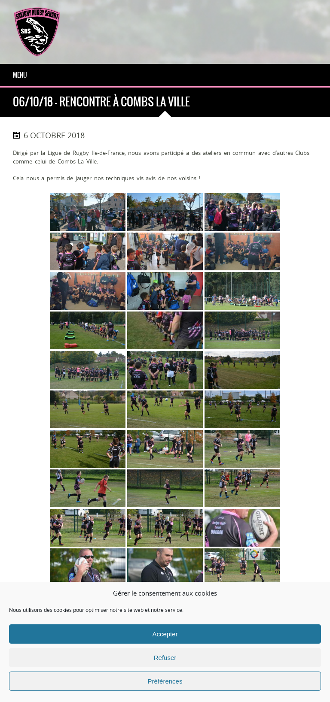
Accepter (164, 634)
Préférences (165, 681)
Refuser (165, 657)
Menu (20, 75)
